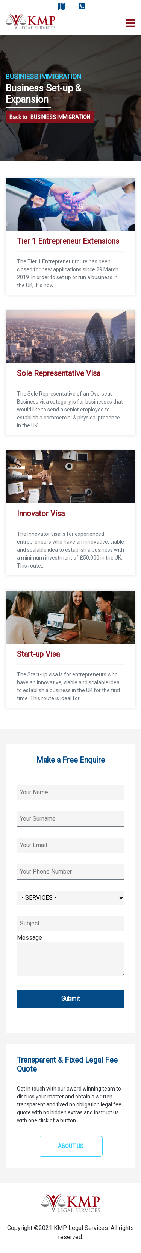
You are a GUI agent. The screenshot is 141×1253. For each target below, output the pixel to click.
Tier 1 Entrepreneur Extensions (68, 241)
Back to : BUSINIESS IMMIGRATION (49, 117)
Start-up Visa (38, 654)
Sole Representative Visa (58, 373)
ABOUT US (70, 1146)
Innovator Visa (41, 513)
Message (70, 956)
